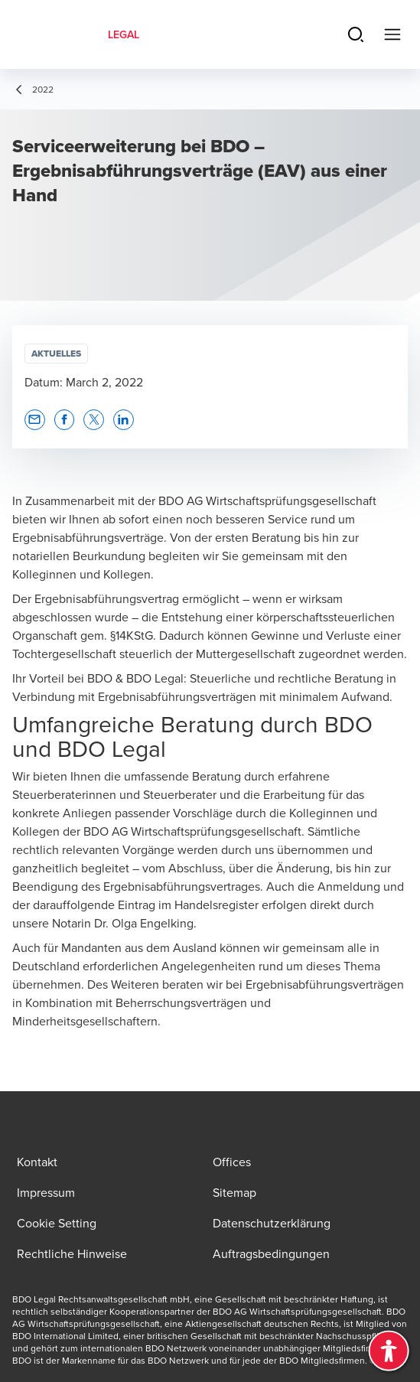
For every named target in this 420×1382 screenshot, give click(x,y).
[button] (34, 419)
